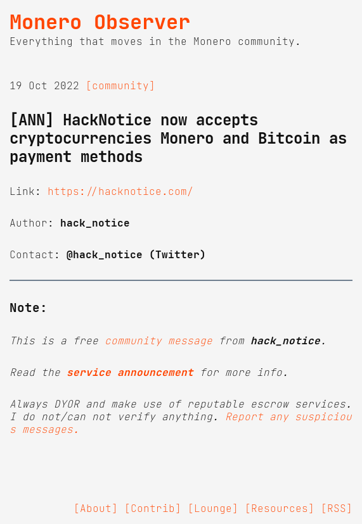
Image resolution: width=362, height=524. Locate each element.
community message (158, 340)
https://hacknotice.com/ (120, 191)
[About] (96, 508)
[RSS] (336, 508)
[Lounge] (213, 508)
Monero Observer (100, 22)
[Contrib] (152, 508)
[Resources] (279, 508)
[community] (120, 85)
